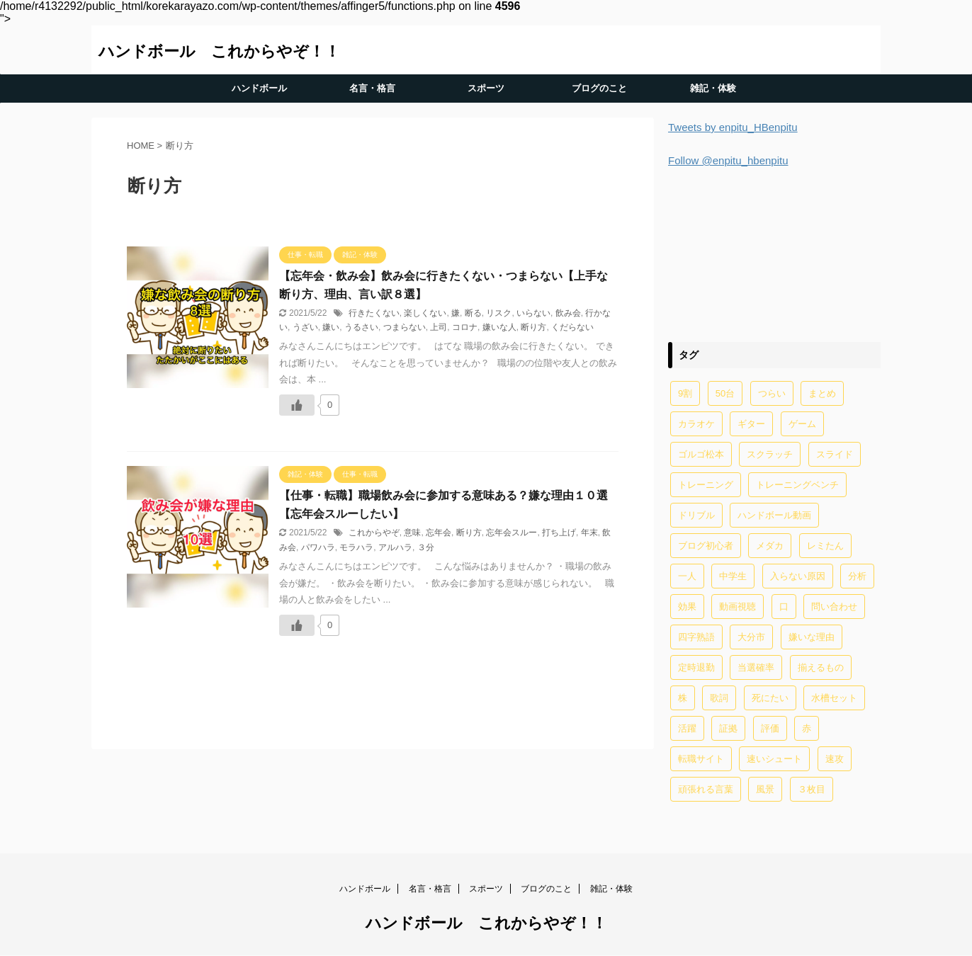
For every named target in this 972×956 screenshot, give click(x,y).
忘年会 (438, 532)
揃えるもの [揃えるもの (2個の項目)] (821, 667)
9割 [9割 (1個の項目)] (685, 393)
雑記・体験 (713, 88)
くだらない (572, 327)
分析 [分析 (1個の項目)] (857, 576)
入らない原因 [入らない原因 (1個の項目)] (797, 576)
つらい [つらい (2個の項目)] (772, 393)
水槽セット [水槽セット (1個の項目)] (834, 698)
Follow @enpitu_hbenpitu (728, 160)
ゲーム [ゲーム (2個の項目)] (802, 424)
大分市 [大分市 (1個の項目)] (751, 637)
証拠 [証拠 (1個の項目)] (728, 728)
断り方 (533, 327)
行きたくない (374, 313)
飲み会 (568, 313)
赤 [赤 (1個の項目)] (806, 728)
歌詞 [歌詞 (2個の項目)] (719, 698)
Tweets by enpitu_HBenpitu (733, 127)
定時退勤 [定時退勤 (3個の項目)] (696, 667)
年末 (589, 532)
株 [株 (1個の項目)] (682, 698)
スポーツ (486, 88)
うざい (305, 327)
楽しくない (425, 313)
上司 (438, 327)
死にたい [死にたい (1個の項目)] (770, 698)
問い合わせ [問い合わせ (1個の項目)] (834, 606)
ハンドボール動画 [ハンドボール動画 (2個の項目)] (774, 515)
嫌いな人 (499, 327)
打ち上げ (559, 532)
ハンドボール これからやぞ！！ (219, 51)
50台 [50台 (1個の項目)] (725, 393)
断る (473, 313)
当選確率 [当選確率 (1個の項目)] (756, 667)
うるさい (361, 327)
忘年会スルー (511, 532)
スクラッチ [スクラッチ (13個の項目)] (770, 454)
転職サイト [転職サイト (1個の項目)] (701, 758)
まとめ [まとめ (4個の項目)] (822, 393)
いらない (533, 313)
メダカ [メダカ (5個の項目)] (770, 545)
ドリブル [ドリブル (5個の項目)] (696, 515)
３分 (425, 547)
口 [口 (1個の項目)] (784, 606)
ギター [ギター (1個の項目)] (751, 424)
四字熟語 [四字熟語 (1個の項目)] (696, 637)
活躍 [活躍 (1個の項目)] (687, 728)
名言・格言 (372, 88)
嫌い (330, 327)
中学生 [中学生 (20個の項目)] (733, 576)
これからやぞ (374, 532)
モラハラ (356, 547)
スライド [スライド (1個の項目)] (834, 454)
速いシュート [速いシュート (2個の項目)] (774, 758)
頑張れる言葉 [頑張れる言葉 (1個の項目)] (705, 789)
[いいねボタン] (297, 405)
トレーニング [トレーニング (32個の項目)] (705, 484)
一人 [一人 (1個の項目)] (687, 576)
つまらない (404, 327)
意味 (412, 532)
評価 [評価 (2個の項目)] (770, 728)
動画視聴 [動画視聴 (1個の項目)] (737, 606)
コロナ (464, 327)
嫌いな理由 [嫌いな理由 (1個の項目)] (812, 637)
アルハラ (395, 547)
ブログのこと (599, 88)
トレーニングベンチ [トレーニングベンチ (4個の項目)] (797, 484)
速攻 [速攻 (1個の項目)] (834, 758)
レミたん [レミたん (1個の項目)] (825, 545)
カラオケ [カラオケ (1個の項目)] (696, 424)
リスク (499, 313)
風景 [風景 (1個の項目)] (765, 789)
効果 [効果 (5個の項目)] (687, 606)
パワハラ (318, 547)
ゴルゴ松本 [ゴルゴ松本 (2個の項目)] (701, 454)
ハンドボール (259, 88)
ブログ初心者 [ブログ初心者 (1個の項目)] (705, 545)
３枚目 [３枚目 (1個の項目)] (811, 789)
